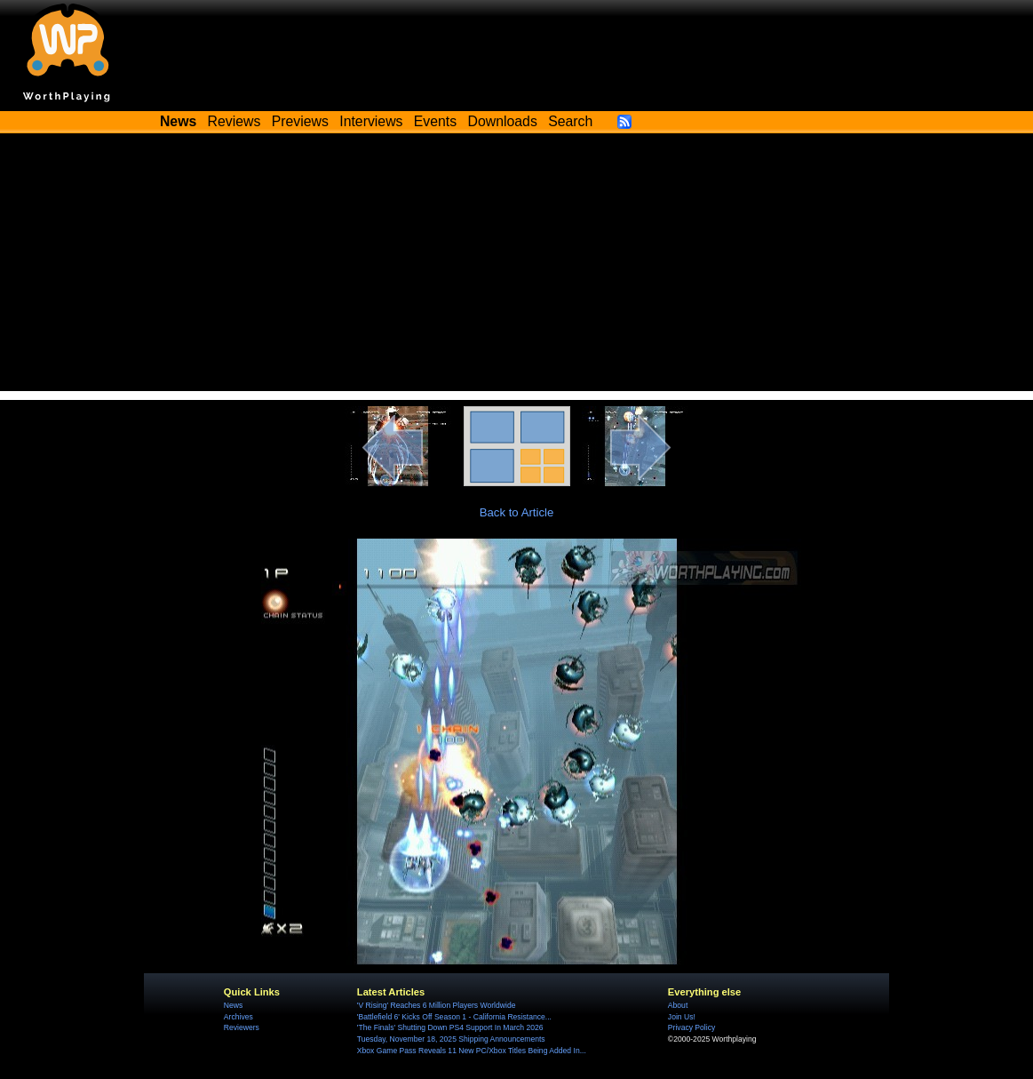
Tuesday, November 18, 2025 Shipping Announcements (451, 1039)
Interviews (370, 121)
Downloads (502, 121)
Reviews (234, 121)
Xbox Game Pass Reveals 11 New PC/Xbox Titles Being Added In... (471, 1050)
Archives (238, 1016)
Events (435, 121)
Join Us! (681, 1016)
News (233, 1005)
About (677, 1005)
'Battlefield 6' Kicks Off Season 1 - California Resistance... (454, 1016)
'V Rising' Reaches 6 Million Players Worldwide (436, 1005)
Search (570, 121)
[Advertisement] (516, 266)
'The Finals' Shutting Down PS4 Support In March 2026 (450, 1027)
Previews (300, 121)
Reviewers (241, 1027)
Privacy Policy (691, 1027)
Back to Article (517, 512)
